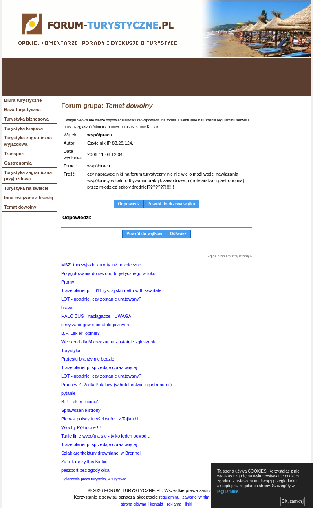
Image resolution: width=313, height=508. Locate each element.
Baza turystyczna (22, 109)
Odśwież (178, 233)
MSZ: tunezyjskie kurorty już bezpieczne (101, 264)
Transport (14, 153)
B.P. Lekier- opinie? (80, 333)
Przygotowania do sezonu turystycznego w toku (108, 273)
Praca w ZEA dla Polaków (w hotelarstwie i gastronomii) (116, 384)
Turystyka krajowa (23, 128)
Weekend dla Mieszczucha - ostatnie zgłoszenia (108, 341)
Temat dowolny (20, 207)
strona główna (133, 504)
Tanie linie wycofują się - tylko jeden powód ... (106, 435)
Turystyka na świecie (26, 188)
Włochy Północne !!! (81, 427)
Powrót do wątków (144, 233)
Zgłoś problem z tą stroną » (229, 256)
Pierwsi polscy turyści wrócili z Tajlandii (99, 418)
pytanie (68, 393)
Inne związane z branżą (28, 197)
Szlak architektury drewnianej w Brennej (101, 453)
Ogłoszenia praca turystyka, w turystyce (94, 479)
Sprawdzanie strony (81, 410)
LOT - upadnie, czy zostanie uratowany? (101, 299)
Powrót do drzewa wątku (171, 204)
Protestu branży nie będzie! (88, 358)
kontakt (156, 504)
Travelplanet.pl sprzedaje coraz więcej (99, 367)
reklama (174, 504)
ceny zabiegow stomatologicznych (95, 324)
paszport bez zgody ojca (85, 470)
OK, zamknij (293, 501)
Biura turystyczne (23, 100)
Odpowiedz (128, 204)
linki (188, 504)
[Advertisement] (156, 77)
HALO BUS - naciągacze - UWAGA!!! (98, 316)
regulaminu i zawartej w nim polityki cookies (198, 497)
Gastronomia (18, 163)
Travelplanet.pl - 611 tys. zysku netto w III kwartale (111, 290)
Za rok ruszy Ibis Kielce (84, 461)
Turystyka (70, 350)
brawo (67, 307)
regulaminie (227, 491)
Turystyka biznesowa (26, 119)
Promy (67, 281)
